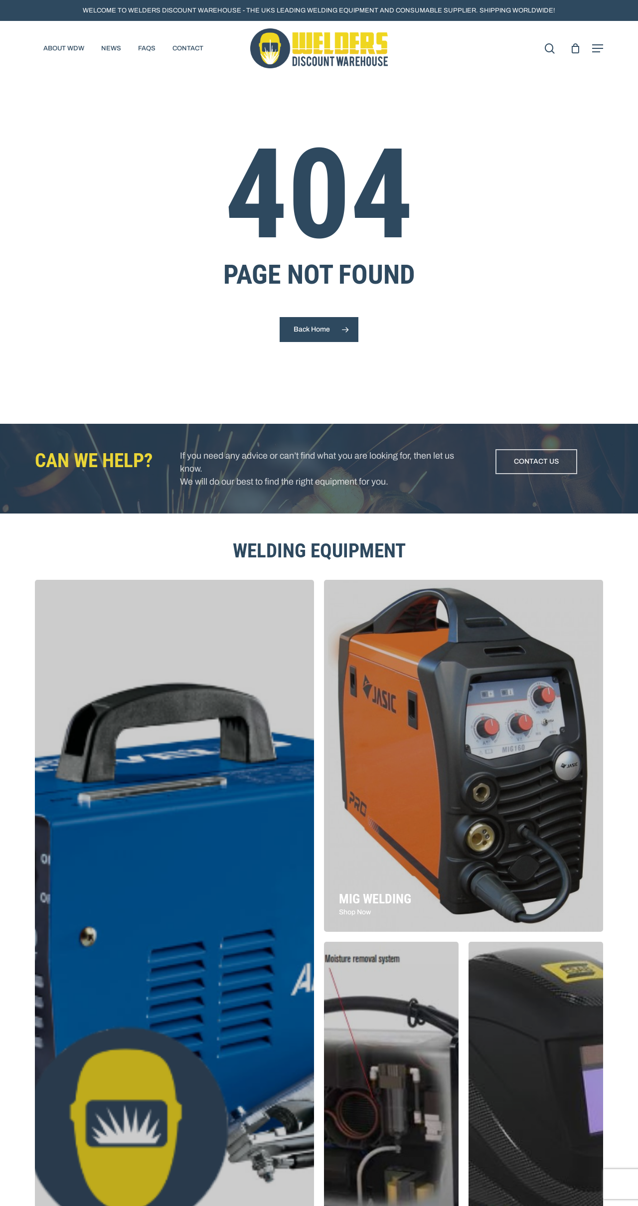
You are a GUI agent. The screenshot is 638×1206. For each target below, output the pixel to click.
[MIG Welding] (463, 756)
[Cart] (575, 48)
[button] (597, 48)
